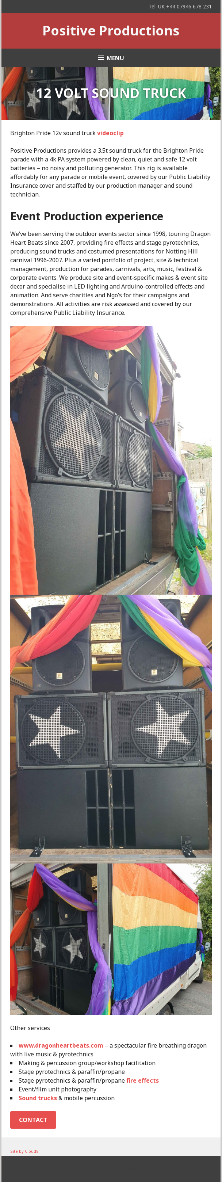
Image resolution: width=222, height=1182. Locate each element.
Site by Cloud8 (24, 1151)
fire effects (142, 1080)
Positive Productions (111, 30)
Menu (115, 58)
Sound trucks (38, 1098)
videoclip (110, 133)
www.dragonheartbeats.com (61, 1045)
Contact (33, 1120)
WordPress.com (152, 1168)
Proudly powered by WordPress (47, 1168)
